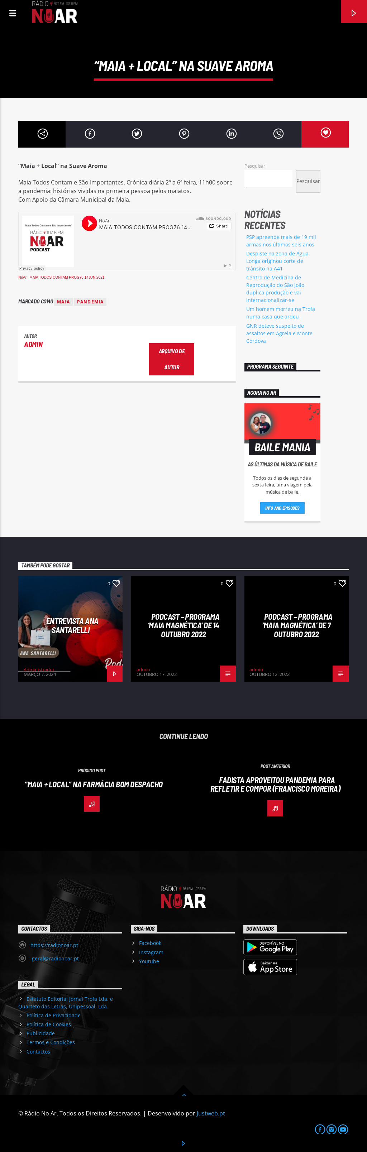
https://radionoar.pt (54, 945)
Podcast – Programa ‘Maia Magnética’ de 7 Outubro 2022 (297, 625)
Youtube (149, 961)
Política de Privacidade (54, 1015)
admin (33, 344)
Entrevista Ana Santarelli (72, 625)
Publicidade (41, 1033)
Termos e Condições (51, 1042)
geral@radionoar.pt (54, 958)
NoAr (22, 277)
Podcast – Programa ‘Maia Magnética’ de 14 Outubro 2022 (184, 625)
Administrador (39, 669)
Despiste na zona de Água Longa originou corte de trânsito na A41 (277, 261)
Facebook (150, 943)
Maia (63, 302)
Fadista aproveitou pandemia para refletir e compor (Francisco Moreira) (275, 784)
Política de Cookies (49, 1024)
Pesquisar (254, 166)
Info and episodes (282, 508)
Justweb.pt (211, 1113)
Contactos (38, 1051)
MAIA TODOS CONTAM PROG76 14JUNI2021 (66, 277)
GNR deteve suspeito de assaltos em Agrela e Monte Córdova (279, 333)
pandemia (90, 302)
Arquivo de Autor (172, 358)
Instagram (151, 952)
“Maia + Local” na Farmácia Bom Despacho (93, 784)
